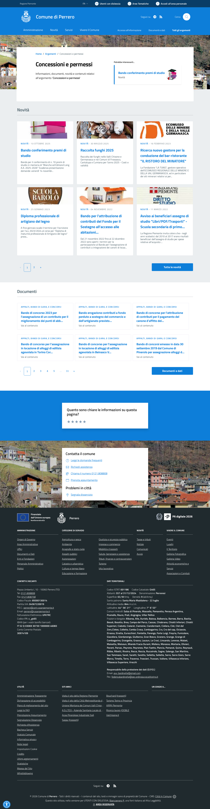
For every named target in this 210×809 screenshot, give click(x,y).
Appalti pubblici (69, 554)
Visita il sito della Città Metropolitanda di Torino (85, 700)
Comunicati (142, 549)
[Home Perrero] (47, 17)
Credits (20, 754)
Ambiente (67, 544)
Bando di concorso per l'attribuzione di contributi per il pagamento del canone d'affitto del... (159, 316)
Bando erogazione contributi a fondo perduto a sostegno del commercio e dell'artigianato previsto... (102, 316)
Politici (20, 568)
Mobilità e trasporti (108, 549)
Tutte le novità (172, 267)
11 (67, 370)
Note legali (22, 744)
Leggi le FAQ (23, 710)
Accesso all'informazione (129, 30)
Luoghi (170, 544)
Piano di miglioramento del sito (32, 705)
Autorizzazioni (69, 559)
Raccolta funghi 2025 (97, 150)
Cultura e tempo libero (73, 568)
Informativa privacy (27, 739)
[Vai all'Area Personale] (171, 3)
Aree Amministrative (27, 544)
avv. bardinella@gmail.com (127, 673)
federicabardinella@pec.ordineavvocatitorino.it (135, 677)
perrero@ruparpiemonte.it (37, 611)
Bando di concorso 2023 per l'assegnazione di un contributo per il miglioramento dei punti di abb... (44, 316)
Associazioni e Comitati (178, 573)
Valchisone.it (112, 715)
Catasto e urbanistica (72, 563)
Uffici (19, 549)
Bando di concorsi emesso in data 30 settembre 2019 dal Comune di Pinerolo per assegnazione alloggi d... (160, 348)
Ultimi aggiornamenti (27, 759)
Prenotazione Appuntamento (31, 715)
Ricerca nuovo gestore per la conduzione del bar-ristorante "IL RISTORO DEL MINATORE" (163, 155)
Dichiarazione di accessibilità (31, 700)
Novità (25, 143)
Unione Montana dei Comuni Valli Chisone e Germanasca (90, 705)
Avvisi (140, 554)
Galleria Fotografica (176, 554)
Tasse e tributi (144, 539)
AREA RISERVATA (103, 804)
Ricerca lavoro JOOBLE (117, 710)
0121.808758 (29, 597)
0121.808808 (28, 593)
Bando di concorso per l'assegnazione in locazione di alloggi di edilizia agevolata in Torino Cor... (45, 348)
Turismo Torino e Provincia (119, 700)
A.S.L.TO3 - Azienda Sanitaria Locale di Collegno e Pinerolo (91, 710)
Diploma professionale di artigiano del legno (40, 218)
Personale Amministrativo (30, 563)
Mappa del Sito (24, 768)
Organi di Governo (26, 539)
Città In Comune (163, 796)
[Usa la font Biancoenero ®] (107, 3)
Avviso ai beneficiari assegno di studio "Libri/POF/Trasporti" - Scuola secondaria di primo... (164, 221)
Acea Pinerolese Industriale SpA (78, 715)
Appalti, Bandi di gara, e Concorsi (41, 306)
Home (39, 54)
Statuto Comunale (26, 734)
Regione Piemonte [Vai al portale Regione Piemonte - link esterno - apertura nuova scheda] (28, 3)
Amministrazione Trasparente (32, 696)
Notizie (140, 544)
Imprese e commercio (109, 544)
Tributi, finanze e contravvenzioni (115, 559)
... (61, 370)
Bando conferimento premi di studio (141, 72)
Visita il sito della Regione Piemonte (80, 696)
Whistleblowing (25, 773)
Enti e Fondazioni (25, 559)
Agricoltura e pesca (71, 539)
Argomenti (50, 54)
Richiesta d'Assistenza (28, 725)
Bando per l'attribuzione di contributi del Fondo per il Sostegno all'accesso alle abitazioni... (101, 224)
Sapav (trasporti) (70, 720)
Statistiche (22, 763)
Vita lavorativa (106, 568)
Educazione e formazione (74, 573)
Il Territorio (172, 549)
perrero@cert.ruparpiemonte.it (39, 608)
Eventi (170, 539)
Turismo (102, 563)
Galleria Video (173, 559)
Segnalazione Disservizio (29, 720)
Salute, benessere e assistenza (114, 554)
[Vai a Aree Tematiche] (138, 3)
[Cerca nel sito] (186, 16)
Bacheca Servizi (25, 729)
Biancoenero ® (116, 800)
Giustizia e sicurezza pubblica (113, 539)
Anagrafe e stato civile (73, 549)
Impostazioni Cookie (27, 749)
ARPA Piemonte (114, 705)
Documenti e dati (172, 371)
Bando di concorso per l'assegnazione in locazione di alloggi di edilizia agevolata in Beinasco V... (103, 348)
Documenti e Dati (26, 554)
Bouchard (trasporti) (116, 696)
